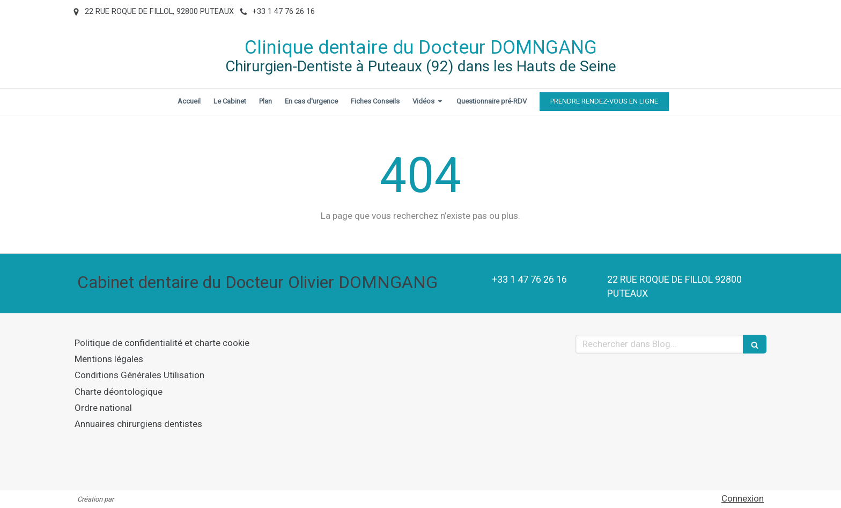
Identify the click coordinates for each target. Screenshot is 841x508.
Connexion (742, 498)
